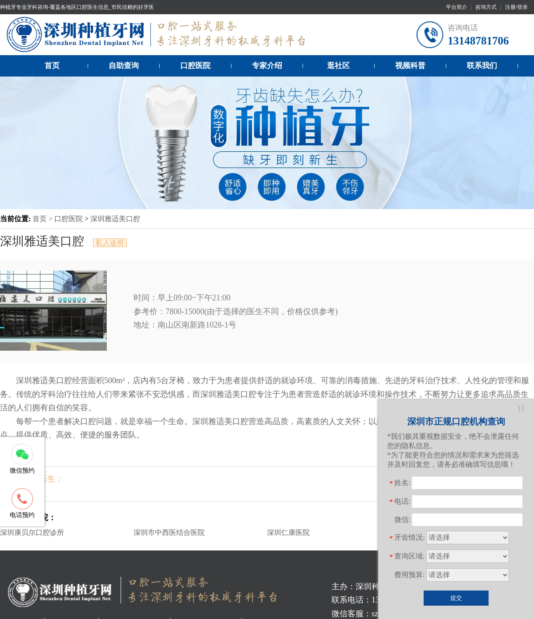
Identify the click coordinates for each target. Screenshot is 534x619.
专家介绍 (267, 65)
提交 (456, 598)
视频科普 (410, 65)
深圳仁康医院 (288, 532)
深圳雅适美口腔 (115, 219)
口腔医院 (195, 65)
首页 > (43, 219)
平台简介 (456, 7)
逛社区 (338, 65)
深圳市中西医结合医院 (169, 532)
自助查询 (124, 65)
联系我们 (482, 65)
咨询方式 (486, 7)
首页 (52, 65)
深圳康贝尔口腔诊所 (32, 532)
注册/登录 (516, 7)
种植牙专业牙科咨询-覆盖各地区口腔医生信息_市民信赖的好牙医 (77, 7)
